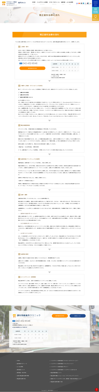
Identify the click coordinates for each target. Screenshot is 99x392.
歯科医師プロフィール (22, 363)
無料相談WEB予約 (32, 68)
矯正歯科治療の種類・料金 (57, 381)
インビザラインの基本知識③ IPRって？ (59, 366)
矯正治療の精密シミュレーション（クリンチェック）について (64, 375)
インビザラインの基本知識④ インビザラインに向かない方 (64, 369)
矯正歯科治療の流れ (21, 378)
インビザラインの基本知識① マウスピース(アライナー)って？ (64, 360)
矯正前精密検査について (56, 372)
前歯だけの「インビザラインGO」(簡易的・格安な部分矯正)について (66, 378)
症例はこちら (77, 316)
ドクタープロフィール (54, 3)
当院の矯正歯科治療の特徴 (23, 375)
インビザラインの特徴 (42, 3)
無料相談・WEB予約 (21, 372)
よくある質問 (70, 3)
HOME (33, 3)
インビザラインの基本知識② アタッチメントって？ (62, 363)
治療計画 (63, 3)
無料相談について (21, 369)
